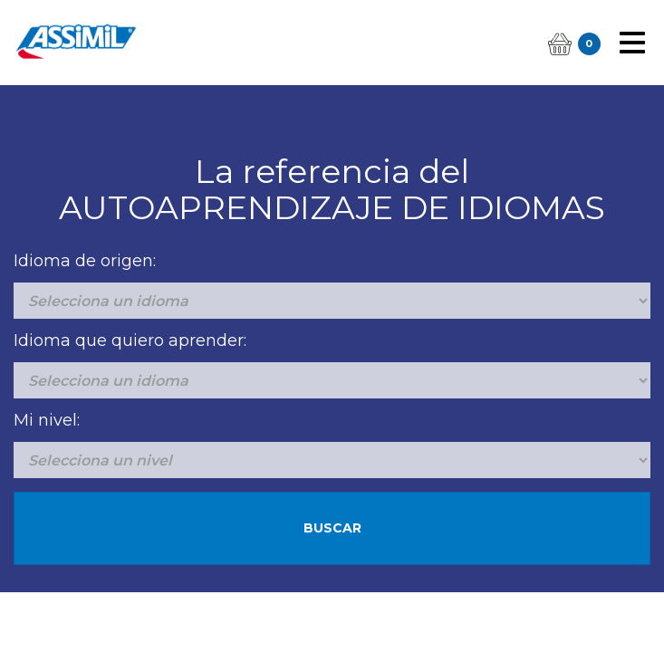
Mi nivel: (47, 420)
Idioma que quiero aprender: (130, 340)
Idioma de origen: (85, 261)
